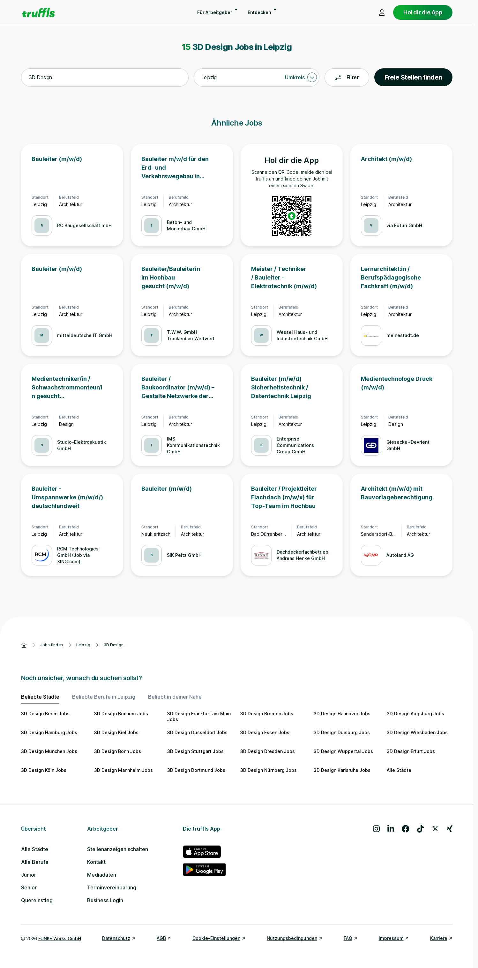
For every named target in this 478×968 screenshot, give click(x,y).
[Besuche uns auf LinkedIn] (390, 829)
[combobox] (105, 77)
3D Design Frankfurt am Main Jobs (199, 716)
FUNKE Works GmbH (59, 938)
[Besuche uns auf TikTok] (420, 829)
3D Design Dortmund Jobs (196, 770)
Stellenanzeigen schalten (117, 849)
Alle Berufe (35, 862)
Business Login (105, 900)
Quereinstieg (37, 900)
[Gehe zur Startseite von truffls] (38, 12)
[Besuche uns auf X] (435, 829)
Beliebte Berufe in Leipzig (103, 697)
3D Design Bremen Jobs (266, 713)
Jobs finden (51, 644)
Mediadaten (101, 875)
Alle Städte (399, 770)
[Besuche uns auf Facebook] (405, 829)
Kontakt (96, 862)
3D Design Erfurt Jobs (411, 751)
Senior (29, 887)
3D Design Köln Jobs (43, 770)
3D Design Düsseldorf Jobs (197, 732)
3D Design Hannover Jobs (342, 713)
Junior (28, 875)
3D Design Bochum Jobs (121, 713)
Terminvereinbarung (111, 887)
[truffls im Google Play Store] (204, 869)
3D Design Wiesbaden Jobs (417, 732)
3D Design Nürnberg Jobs (268, 770)
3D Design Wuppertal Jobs (343, 751)
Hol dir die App (422, 12)
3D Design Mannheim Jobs (123, 770)
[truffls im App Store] (204, 851)
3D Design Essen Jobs (264, 732)
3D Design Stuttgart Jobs (195, 751)
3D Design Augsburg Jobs (415, 713)
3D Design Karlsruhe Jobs (342, 770)
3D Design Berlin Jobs (45, 713)
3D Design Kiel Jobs (116, 732)
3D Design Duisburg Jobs (342, 732)
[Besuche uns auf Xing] (449, 829)
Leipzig (83, 644)
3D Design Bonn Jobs (117, 751)
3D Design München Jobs (49, 751)
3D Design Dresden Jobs (267, 751)
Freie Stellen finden (413, 77)
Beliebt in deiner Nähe (175, 697)
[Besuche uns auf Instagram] (376, 829)
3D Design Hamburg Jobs (49, 732)
